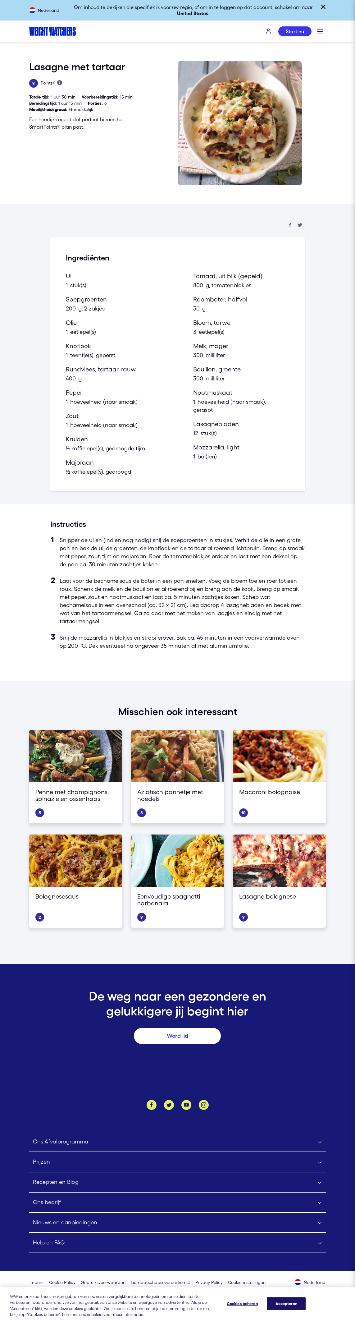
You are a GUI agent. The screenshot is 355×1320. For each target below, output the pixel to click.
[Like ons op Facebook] (152, 1105)
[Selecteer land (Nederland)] (310, 1282)
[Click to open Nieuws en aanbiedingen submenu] (177, 1223)
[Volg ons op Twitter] (169, 1105)
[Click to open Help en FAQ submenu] (177, 1243)
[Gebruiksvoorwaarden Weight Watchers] (103, 1282)
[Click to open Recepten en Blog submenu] (177, 1182)
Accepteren (286, 1308)
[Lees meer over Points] (59, 82)
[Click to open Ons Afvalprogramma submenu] (177, 1142)
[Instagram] (204, 1105)
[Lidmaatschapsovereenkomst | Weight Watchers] (160, 1282)
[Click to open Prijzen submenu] (177, 1162)
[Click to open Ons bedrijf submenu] (177, 1203)
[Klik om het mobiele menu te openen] (320, 31)
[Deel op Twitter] (300, 225)
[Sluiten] (323, 7)
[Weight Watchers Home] (52, 31)
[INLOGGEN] (268, 31)
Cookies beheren (242, 1308)
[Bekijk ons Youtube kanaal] (186, 1105)
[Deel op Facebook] (290, 225)
